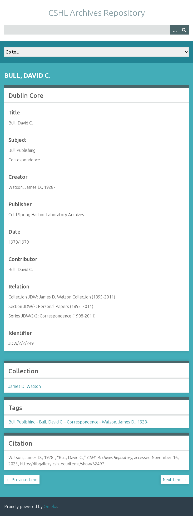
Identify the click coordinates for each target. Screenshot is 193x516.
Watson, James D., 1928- (125, 421)
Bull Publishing (22, 421)
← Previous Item (21, 479)
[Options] (174, 30)
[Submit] (184, 30)
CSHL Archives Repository (96, 12)
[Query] (96, 30)
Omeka (50, 506)
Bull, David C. (51, 421)
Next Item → (175, 479)
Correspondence (82, 421)
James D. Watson (24, 386)
